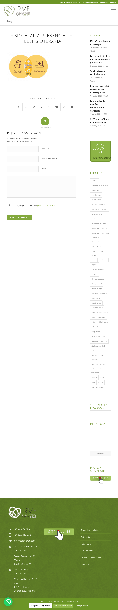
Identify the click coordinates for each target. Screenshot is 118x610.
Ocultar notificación (63, 606)
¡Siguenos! (100, 453)
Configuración (82, 606)
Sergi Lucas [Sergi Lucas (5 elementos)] (95, 332)
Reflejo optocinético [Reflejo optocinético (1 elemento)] (98, 317)
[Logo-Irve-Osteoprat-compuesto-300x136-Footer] (22, 512)
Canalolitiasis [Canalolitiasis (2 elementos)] (96, 190)
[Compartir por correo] (72, 107)
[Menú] (112, 10)
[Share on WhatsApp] (26, 107)
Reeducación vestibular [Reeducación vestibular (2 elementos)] (99, 312)
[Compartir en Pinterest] (34, 107)
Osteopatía (85, 537)
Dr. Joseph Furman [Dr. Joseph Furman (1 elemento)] (98, 204)
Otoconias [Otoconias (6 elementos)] (105, 284)
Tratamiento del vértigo (91, 530)
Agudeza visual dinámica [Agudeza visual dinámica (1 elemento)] (100, 185)
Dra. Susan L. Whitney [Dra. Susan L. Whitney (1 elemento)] (99, 209)
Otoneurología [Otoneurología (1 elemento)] (96, 289)
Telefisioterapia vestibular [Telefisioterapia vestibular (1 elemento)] (97, 357)
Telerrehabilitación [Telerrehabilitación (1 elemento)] (98, 364)
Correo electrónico (50, 158)
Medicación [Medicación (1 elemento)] (103, 260)
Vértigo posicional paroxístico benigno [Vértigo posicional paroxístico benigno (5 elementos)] (98, 389)
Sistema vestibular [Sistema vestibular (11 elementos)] (98, 336)
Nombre (46, 148)
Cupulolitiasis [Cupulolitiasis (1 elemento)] (96, 195)
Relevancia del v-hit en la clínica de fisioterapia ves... (99, 89)
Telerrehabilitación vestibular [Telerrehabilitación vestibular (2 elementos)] (98, 371)
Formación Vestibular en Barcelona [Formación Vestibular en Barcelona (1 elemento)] (100, 235)
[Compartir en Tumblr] (49, 107)
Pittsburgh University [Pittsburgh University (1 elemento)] (99, 293)
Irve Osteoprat (87, 550)
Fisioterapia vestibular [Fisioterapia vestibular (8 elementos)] (99, 223)
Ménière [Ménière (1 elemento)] (94, 274)
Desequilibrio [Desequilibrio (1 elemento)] (96, 200)
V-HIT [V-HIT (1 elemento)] (102, 377)
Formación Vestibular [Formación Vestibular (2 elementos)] (99, 228)
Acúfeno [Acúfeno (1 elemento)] (94, 181)
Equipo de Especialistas (91, 557)
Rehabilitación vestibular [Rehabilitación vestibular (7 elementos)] (100, 327)
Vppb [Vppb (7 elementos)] (93, 382)
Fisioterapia (86, 544)
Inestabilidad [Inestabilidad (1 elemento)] (96, 246)
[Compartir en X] (18, 107)
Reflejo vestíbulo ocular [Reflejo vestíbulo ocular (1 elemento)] (99, 322)
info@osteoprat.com (24, 540)
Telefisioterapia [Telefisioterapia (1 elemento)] (97, 351)
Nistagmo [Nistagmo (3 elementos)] (94, 284)
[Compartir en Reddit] (64, 107)
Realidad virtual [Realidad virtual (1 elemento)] (97, 308)
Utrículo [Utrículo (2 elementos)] (94, 377)
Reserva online (65, 2)
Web (44, 168)
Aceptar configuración (40, 606)
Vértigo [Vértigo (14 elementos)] (100, 382)
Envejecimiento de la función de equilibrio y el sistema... (100, 59)
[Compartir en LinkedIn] (41, 107)
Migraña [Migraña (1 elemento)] (94, 265)
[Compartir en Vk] (56, 107)
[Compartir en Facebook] (11, 107)
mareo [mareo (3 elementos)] (93, 260)
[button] (8, 601)
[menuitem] (112, 10)
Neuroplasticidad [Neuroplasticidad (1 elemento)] (97, 279)
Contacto (85, 564)
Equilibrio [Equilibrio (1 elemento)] (94, 219)
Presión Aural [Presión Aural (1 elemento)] (96, 303)
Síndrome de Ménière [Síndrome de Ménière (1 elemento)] (99, 341)
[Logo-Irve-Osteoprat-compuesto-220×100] (16, 10)
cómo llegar (19, 550)
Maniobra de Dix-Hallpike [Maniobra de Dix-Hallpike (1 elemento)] (97, 253)
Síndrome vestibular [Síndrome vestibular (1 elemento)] (98, 346)
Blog (9, 21)
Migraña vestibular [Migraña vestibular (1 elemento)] (98, 269)
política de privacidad (46, 205)
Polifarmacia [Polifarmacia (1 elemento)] (96, 298)
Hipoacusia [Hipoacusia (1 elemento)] (95, 242)
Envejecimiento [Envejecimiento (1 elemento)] (97, 214)
